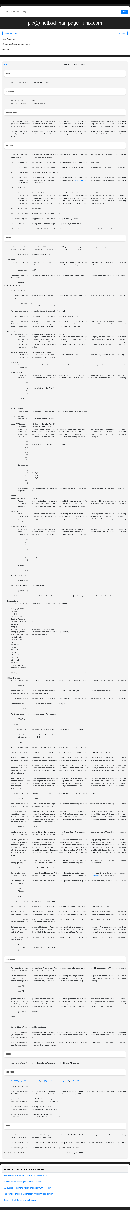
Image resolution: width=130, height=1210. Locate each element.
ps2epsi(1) (76, 1081)
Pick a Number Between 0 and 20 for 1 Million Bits (25, 1176)
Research (122, 33)
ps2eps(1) (53, 1081)
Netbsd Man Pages (11, 33)
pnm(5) (85, 1081)
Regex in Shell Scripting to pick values (20, 1200)
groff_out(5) (81, 180)
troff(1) (96, 876)
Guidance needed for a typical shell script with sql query (27, 1188)
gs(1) (44, 1081)
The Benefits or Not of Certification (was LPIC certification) (29, 1194)
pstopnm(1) (64, 1081)
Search (124, 12)
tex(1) (37, 1081)
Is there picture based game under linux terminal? (25, 1182)
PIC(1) (7, 65)
